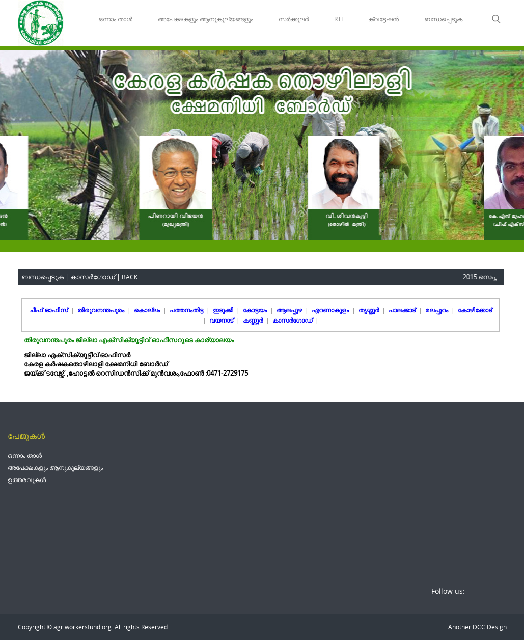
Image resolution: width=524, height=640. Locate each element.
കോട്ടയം (255, 310)
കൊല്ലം (147, 310)
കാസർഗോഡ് (293, 320)
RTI (338, 19)
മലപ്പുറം (437, 310)
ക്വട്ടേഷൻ (383, 19)
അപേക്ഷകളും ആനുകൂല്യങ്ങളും (205, 19)
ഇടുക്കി (224, 310)
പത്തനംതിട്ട (187, 310)
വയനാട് (222, 320)
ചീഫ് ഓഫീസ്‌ (49, 310)
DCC (478, 627)
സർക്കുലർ (294, 19)
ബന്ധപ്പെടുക (443, 19)
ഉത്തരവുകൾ (27, 479)
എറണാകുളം (331, 310)
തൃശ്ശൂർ (369, 310)
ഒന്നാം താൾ (115, 19)
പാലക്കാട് (403, 310)
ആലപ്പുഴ (290, 310)
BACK (129, 277)
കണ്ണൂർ (253, 320)
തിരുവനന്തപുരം (101, 310)
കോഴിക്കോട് (475, 310)
